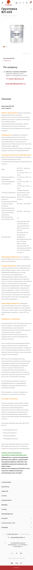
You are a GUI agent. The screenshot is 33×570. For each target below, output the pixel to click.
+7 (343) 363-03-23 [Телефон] (15, 79)
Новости (4, 491)
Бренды (4, 505)
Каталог (4, 518)
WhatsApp (16, 3)
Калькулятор (6, 500)
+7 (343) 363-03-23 (12, 534)
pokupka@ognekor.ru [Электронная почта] (16, 83)
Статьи (4, 509)
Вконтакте (12, 553)
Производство (7, 514)
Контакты (5, 486)
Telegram (16, 553)
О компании (6, 482)
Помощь (4, 527)
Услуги (4, 496)
